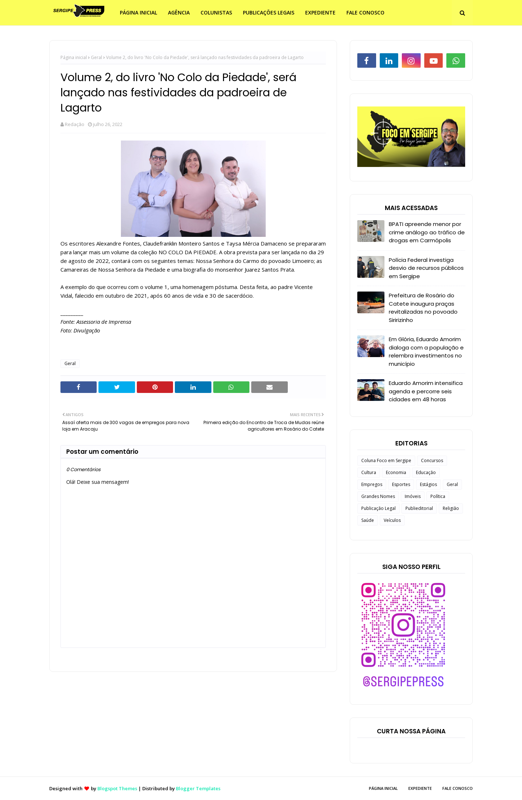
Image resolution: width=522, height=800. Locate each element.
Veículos (392, 520)
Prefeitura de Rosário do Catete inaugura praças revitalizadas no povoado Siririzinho (423, 308)
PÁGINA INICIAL (383, 788)
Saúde (367, 520)
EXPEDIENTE (420, 788)
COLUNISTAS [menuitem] (216, 12)
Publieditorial (419, 508)
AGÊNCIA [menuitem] (179, 12)
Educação (426, 472)
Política (437, 496)
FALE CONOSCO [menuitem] (365, 12)
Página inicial (73, 57)
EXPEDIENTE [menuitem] (320, 12)
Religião (451, 508)
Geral (96, 57)
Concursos (432, 460)
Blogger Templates (198, 788)
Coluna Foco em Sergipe (386, 460)
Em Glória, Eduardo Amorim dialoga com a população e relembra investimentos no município (426, 351)
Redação (74, 124)
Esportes (401, 484)
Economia (396, 472)
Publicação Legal (378, 508)
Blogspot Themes (117, 788)
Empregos (371, 484)
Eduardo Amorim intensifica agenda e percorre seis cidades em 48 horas (426, 391)
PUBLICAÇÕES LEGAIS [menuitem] (268, 12)
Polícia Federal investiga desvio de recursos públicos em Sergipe (426, 268)
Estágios (428, 484)
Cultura (368, 472)
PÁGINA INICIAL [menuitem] (138, 12)
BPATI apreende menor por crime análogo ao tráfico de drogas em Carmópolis (427, 232)
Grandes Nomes (378, 496)
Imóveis (413, 496)
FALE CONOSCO (457, 788)
